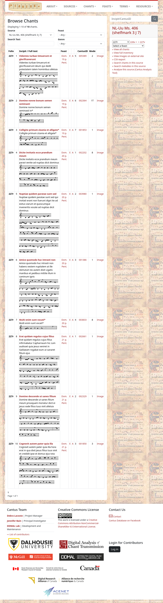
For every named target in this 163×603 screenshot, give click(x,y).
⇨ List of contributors (18, 534)
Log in (114, 549)
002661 (82, 336)
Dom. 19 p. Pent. (64, 59)
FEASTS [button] (106, 6)
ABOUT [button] (50, 6)
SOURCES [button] (69, 6)
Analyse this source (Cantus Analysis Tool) (132, 71)
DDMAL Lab (13, 525)
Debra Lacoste (15, 515)
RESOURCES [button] (143, 6)
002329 (82, 396)
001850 (82, 443)
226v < (133, 42)
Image (100, 55)
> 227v (141, 42)
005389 (82, 55)
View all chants (121, 49)
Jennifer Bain (14, 520)
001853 (82, 129)
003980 (82, 193)
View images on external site (129, 56)
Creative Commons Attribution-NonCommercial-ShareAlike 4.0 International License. (78, 523)
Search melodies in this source (130, 66)
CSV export (119, 59)
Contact (115, 516)
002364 (82, 100)
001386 (82, 259)
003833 (82, 319)
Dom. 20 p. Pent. (64, 156)
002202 (82, 152)
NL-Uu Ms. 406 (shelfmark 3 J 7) (126, 30)
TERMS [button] (124, 6)
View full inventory (123, 52)
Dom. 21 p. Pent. (64, 340)
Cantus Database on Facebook (125, 520)
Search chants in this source (128, 62)
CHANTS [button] (89, 6)
